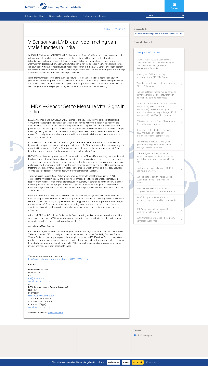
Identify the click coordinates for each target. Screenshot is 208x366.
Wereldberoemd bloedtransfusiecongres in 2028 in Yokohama (155, 84)
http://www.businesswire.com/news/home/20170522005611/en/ (58, 259)
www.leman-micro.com (39, 281)
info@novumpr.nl (143, 335)
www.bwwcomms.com (39, 307)
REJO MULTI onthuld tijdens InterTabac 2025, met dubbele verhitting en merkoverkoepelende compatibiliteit (153, 133)
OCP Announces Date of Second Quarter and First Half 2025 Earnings (154, 210)
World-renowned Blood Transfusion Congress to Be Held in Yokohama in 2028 (155, 190)
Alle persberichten (34, 16)
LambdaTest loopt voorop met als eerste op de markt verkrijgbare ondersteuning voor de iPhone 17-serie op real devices (156, 95)
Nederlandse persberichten (63, 16)
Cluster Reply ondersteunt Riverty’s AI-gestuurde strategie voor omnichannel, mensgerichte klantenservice (153, 145)
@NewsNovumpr (55, 312)
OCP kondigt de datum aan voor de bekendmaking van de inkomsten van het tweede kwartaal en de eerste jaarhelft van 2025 (155, 157)
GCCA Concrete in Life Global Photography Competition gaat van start (155, 122)
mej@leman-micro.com (39, 278)
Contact (174, 8)
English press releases (94, 16)
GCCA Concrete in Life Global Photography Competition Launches (155, 219)
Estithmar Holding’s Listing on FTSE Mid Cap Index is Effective (154, 169)
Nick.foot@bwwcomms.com (41, 296)
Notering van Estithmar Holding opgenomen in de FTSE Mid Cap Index (153, 75)
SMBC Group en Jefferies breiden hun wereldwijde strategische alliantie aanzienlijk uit (156, 200)
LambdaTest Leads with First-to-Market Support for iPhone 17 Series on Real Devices (154, 180)
